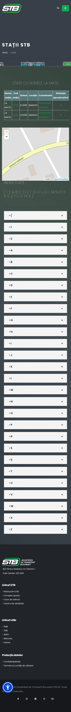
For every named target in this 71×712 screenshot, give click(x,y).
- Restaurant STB (10, 591)
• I (10, 343)
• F (10, 308)
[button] (6, 132)
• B (10, 262)
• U (10, 483)
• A (10, 250)
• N (10, 401)
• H (10, 332)
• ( (10, 215)
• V (10, 494)
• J (10, 355)
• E (10, 297)
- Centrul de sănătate (13, 603)
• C (10, 274)
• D (10, 285)
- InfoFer (6, 642)
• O (11, 413)
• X (10, 518)
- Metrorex (7, 638)
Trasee (5, 52)
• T (10, 471)
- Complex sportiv (11, 595)
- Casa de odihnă (11, 599)
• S (10, 448)
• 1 (10, 227)
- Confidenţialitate (11, 661)
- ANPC (5, 634)
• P (10, 425)
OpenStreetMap (61, 179)
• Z (10, 529)
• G (10, 320)
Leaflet (47, 179)
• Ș (10, 460)
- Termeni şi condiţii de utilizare (17, 665)
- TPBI (5, 630)
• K (10, 367)
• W (11, 506)
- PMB (5, 626)
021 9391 (20, 573)
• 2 (10, 239)
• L (10, 378)
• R (10, 436)
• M (11, 390)
